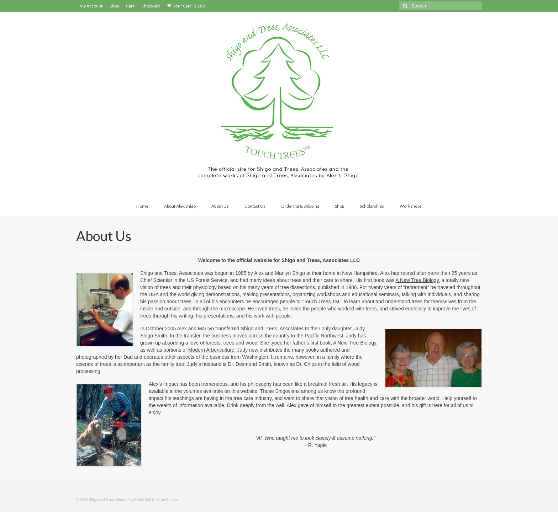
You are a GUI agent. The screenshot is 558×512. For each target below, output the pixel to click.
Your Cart (186, 6)
